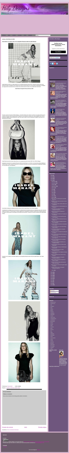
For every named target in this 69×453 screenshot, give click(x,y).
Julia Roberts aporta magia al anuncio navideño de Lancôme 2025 (61, 145)
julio (53, 189)
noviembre (54, 183)
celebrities (52, 314)
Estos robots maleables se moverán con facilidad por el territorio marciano (61, 101)
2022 (52, 272)
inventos (52, 326)
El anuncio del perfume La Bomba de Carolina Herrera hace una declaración (61, 163)
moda (19, 387)
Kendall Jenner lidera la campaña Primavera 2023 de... (57, 268)
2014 (52, 284)
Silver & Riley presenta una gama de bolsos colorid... (58, 260)
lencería (51, 329)
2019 (52, 276)
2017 (52, 280)
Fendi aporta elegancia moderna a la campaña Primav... (58, 242)
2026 (52, 175)
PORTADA (4, 35)
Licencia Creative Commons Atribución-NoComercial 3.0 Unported (36, 441)
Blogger (38, 449)
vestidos (52, 347)
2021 (52, 273)
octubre (53, 184)
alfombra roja (53, 302)
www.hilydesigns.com (39, 442)
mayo (53, 192)
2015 (52, 283)
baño (51, 307)
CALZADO (20, 35)
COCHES (14, 35)
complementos (53, 318)
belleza (51, 309)
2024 (52, 178)
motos (51, 339)
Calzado (52, 311)
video (51, 348)
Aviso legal (4, 446)
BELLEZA (30, 35)
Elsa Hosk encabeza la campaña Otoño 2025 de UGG (61, 137)
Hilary (61, 356)
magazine (52, 333)
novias (51, 340)
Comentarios (53, 292)
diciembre (54, 181)
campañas (8, 387)
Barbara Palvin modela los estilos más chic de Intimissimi (61, 92)
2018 (52, 278)
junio (53, 190)
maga (51, 332)
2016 (52, 281)
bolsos (51, 310)
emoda (51, 324)
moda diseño (52, 337)
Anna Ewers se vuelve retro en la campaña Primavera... (57, 209)
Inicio (25, 427)
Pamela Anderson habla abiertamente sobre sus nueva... (58, 263)
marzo (53, 195)
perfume (52, 343)
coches (51, 315)
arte (51, 304)
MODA (9, 35)
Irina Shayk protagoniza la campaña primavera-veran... (58, 230)
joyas (51, 328)
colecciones (12, 387)
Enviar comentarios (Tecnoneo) (12, 429)
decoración (52, 321)
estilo (51, 325)
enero (53, 270)
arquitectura (52, 303)
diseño (16, 387)
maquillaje (52, 335)
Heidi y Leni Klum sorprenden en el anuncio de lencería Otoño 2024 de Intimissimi (61, 154)
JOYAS (25, 35)
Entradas (52, 290)
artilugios (52, 306)
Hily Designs (15, 8)
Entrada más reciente (7, 427)
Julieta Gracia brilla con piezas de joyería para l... (57, 212)
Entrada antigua (42, 427)
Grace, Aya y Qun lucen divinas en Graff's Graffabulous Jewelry (60, 110)
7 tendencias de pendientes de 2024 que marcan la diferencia (61, 119)
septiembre (54, 186)
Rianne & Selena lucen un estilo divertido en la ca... (57, 250)
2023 (52, 180)
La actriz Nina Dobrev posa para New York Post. (61, 84)
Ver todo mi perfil (62, 365)
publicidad (52, 344)
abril (53, 194)
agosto (53, 187)
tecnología (52, 346)
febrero (53, 197)
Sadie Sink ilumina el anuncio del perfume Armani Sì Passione (61, 128)
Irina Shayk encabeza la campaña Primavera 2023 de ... (57, 258)
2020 (52, 275)
